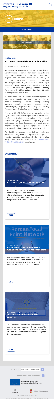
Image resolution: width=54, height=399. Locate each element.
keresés (15, 370)
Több (11, 215)
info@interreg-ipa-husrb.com (27, 395)
